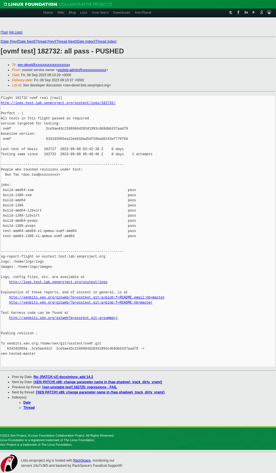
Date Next (26, 41)
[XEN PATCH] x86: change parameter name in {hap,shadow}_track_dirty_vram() (98, 382)
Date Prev (9, 41)
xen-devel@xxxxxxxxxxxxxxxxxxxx (44, 65)
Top (4, 32)
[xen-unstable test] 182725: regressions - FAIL (79, 387)
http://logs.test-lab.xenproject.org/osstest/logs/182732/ (58, 103)
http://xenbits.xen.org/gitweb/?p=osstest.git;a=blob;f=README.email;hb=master (87, 297)
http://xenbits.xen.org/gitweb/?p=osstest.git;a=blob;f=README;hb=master (81, 302)
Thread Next (65, 41)
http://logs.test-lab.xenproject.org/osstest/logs (58, 282)
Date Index (85, 41)
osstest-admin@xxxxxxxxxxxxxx (81, 70)
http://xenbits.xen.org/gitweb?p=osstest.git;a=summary (63, 318)
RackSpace (81, 460)
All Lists (16, 32)
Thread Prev (45, 41)
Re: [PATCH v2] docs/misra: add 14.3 (63, 377)
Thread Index (106, 41)
